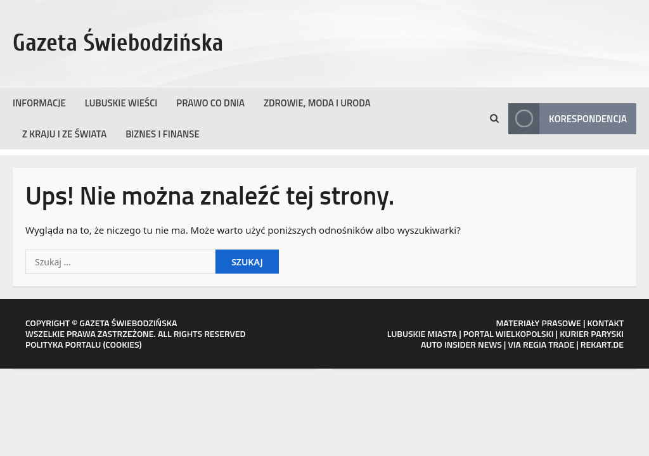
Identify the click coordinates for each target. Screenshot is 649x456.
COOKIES (122, 344)
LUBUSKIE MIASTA (422, 333)
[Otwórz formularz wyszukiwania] (494, 118)
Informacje (39, 103)
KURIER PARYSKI (592, 333)
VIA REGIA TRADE (541, 344)
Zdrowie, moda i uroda (317, 103)
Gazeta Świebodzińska (118, 43)
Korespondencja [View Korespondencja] (567, 118)
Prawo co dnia (210, 103)
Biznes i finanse (162, 134)
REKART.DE (602, 344)
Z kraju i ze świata (64, 134)
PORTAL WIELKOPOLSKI (508, 333)
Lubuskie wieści (121, 103)
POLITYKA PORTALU (63, 344)
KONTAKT (606, 322)
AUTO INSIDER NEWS (461, 344)
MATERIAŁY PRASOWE (538, 322)
